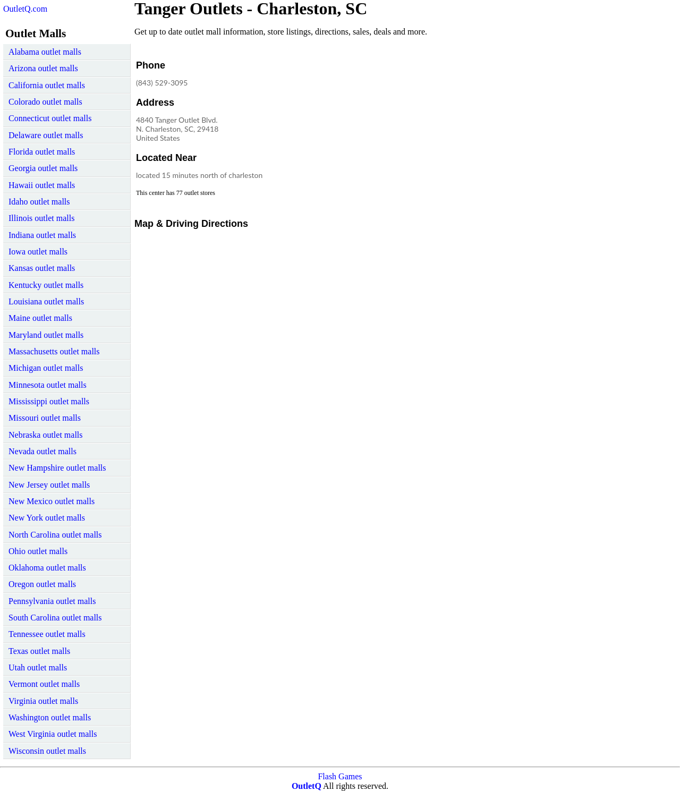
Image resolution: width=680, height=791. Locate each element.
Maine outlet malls (40, 317)
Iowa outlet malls (37, 251)
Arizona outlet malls (43, 68)
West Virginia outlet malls (52, 733)
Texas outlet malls (39, 651)
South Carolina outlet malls (55, 617)
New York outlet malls (46, 517)
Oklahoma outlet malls (47, 567)
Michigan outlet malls (45, 367)
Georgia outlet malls (43, 168)
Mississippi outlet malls (48, 401)
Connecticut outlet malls (49, 118)
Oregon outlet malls (42, 584)
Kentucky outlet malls (45, 285)
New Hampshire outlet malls (57, 467)
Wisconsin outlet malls (47, 750)
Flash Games (340, 776)
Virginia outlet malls (43, 700)
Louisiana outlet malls (46, 301)
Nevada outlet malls (42, 451)
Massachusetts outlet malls (54, 351)
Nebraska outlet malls (45, 434)
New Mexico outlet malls (51, 501)
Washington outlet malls (49, 717)
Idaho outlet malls (39, 201)
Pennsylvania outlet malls (52, 601)
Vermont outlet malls (44, 683)
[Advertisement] (434, 124)
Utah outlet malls (37, 667)
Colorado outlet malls (45, 101)
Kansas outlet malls (41, 268)
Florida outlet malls (41, 151)
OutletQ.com (25, 8)
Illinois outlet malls (41, 218)
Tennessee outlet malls (47, 634)
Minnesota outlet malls (47, 384)
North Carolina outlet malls (55, 534)
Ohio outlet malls (37, 551)
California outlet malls (46, 85)
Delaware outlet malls (45, 135)
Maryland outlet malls (45, 334)
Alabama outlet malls (44, 51)
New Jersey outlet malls (49, 484)
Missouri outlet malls (44, 417)
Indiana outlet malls (42, 235)
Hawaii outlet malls (41, 185)
